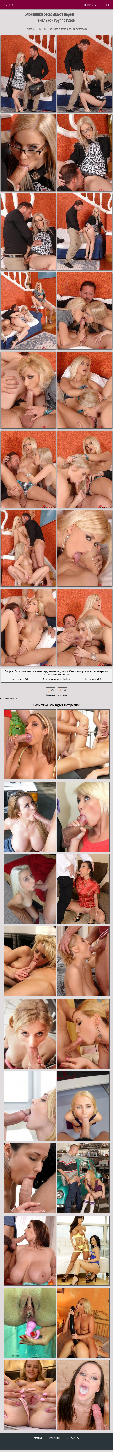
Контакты (54, 1438)
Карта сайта (73, 1438)
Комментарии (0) (10, 698)
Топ (108, 4)
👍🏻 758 (50, 690)
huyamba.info (91, 4)
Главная (38, 1438)
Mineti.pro (8, 4)
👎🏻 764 (62, 690)
